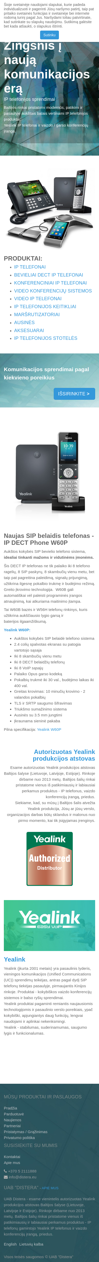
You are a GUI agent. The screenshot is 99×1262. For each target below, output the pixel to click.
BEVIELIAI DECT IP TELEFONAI (48, 275)
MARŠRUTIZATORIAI (37, 314)
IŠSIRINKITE (74, 393)
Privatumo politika (19, 1137)
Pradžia (10, 1108)
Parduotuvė (14, 1114)
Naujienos (12, 1120)
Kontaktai (12, 1156)
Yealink (14, 959)
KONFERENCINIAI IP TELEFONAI (50, 283)
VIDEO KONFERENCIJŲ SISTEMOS (53, 291)
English (10, 1244)
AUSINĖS (24, 322)
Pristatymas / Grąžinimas (26, 1132)
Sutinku (49, 35)
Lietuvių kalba (31, 1244)
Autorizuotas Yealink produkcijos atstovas (64, 755)
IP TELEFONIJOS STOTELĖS (45, 338)
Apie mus (12, 1162)
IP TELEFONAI (30, 267)
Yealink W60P (49, 729)
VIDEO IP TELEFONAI (38, 298)
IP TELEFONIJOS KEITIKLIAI (45, 306)
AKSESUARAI (29, 330)
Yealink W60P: (17, 630)
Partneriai (12, 1126)
